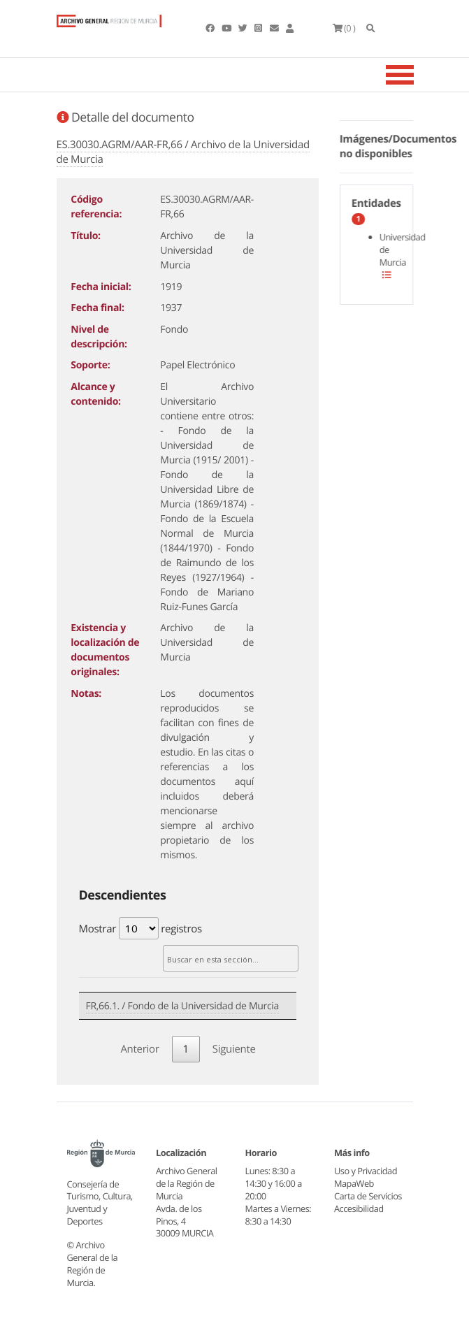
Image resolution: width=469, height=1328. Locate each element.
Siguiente (234, 1049)
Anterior (139, 1049)
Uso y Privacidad (365, 1170)
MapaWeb (354, 1183)
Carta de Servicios (368, 1196)
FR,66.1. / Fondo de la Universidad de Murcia (183, 1006)
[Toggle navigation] (417, 75)
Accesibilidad (359, 1208)
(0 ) (344, 28)
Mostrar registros (140, 928)
